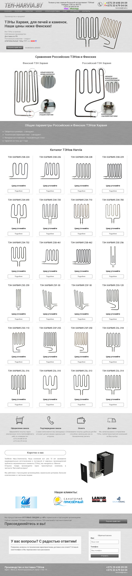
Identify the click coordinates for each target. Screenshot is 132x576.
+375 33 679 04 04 (116, 5)
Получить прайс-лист (15, 47)
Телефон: (94, 547)
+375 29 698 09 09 (116, 2)
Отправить (104, 556)
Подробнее (18, 191)
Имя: (92, 538)
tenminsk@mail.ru (121, 8)
